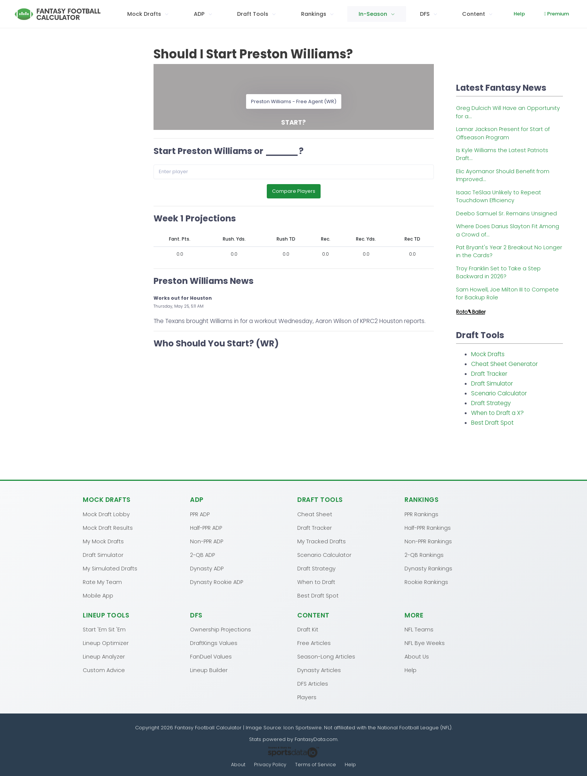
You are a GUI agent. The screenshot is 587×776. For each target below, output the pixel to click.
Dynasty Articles (319, 670)
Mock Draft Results (108, 527)
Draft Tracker (489, 374)
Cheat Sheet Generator (504, 364)
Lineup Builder (209, 670)
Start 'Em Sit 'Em (104, 629)
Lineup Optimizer (106, 642)
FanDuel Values (211, 656)
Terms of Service (315, 764)
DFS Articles (312, 683)
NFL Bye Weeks (425, 642)
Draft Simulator (492, 383)
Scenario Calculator (499, 393)
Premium (523, 13)
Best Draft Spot (492, 423)
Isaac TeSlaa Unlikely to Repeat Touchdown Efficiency (498, 196)
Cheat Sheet (314, 514)
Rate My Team (102, 581)
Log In (563, 13)
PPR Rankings (421, 514)
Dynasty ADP (207, 568)
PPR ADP (200, 514)
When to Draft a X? (497, 413)
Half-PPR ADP (206, 527)
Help (486, 13)
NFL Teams (419, 629)
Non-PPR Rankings (428, 541)
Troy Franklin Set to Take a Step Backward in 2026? (498, 272)
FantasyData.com (316, 738)
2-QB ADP (202, 554)
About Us (417, 656)
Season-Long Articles (326, 656)
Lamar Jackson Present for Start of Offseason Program (503, 133)
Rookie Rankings (426, 581)
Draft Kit (307, 629)
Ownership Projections (220, 629)
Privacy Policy (270, 764)
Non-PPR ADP (206, 541)
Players (306, 697)
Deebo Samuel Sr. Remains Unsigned (506, 213)
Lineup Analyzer (104, 656)
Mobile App (98, 595)
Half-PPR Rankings (428, 527)
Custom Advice (104, 670)
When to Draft (316, 581)
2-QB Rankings (424, 554)
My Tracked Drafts (321, 541)
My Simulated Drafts (110, 568)
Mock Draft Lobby (106, 514)
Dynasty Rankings (428, 568)
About (238, 764)
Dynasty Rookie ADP (216, 581)
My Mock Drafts (103, 541)
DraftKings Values (213, 642)
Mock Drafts (488, 354)
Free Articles (314, 642)
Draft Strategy (491, 403)
